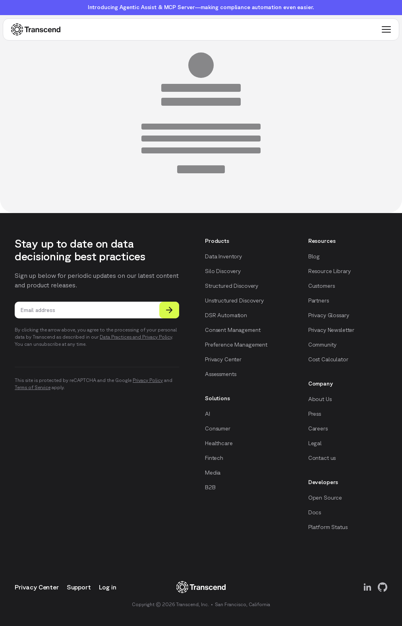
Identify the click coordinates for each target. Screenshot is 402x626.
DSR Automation (226, 315)
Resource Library (329, 271)
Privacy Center (223, 359)
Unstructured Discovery (234, 300)
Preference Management (236, 344)
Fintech (214, 458)
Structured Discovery (231, 286)
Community (322, 344)
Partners (318, 300)
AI (207, 414)
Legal (315, 443)
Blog (314, 256)
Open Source (325, 497)
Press (314, 414)
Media (212, 472)
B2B (210, 487)
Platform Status (328, 527)
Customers (321, 286)
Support (79, 587)
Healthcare (219, 443)
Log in (107, 587)
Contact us (322, 458)
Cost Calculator (328, 359)
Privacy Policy (148, 380)
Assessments (220, 374)
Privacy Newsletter (331, 330)
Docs (314, 512)
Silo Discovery (223, 271)
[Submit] (169, 310)
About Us (320, 399)
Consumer (217, 428)
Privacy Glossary (328, 315)
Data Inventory (223, 256)
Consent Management (232, 330)
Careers (318, 428)
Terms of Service (32, 387)
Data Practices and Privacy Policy (136, 336)
